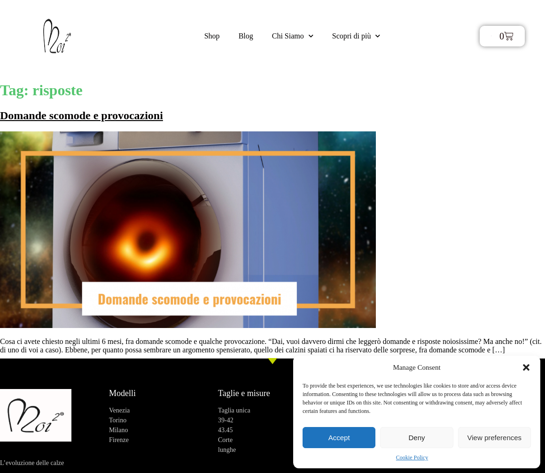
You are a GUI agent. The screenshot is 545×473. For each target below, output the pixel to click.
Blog (246, 36)
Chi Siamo (292, 36)
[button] (526, 367)
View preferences (494, 438)
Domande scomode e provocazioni (81, 115)
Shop (212, 36)
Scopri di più (356, 36)
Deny (416, 438)
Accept (339, 438)
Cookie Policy (412, 457)
